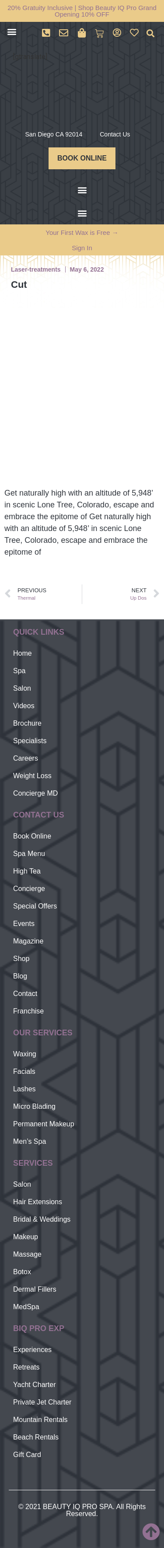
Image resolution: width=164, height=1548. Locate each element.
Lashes (24, 1089)
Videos (24, 705)
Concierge (29, 888)
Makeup (25, 1236)
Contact (25, 993)
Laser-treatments (36, 269)
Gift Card (27, 1454)
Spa (19, 670)
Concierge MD (35, 793)
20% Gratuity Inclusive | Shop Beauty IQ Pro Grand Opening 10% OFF (82, 11)
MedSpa (26, 1306)
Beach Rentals (36, 1437)
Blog (20, 976)
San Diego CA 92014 (53, 134)
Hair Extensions (37, 1202)
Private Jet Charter (42, 1402)
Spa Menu (29, 853)
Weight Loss (32, 775)
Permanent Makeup (43, 1124)
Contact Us (115, 134)
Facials (24, 1071)
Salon (22, 688)
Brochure (27, 723)
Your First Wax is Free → (81, 232)
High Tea (27, 871)
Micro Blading (34, 1106)
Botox (22, 1271)
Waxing (24, 1054)
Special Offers (35, 906)
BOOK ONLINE (82, 158)
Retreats (26, 1367)
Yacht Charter (34, 1384)
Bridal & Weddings (41, 1219)
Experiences (32, 1349)
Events (24, 923)
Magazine (28, 941)
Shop (21, 958)
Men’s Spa (29, 1141)
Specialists (29, 740)
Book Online (32, 836)
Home (22, 653)
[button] (11, 31)
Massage (27, 1254)
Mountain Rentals (40, 1419)
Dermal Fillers (34, 1289)
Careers (25, 758)
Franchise (28, 1011)
